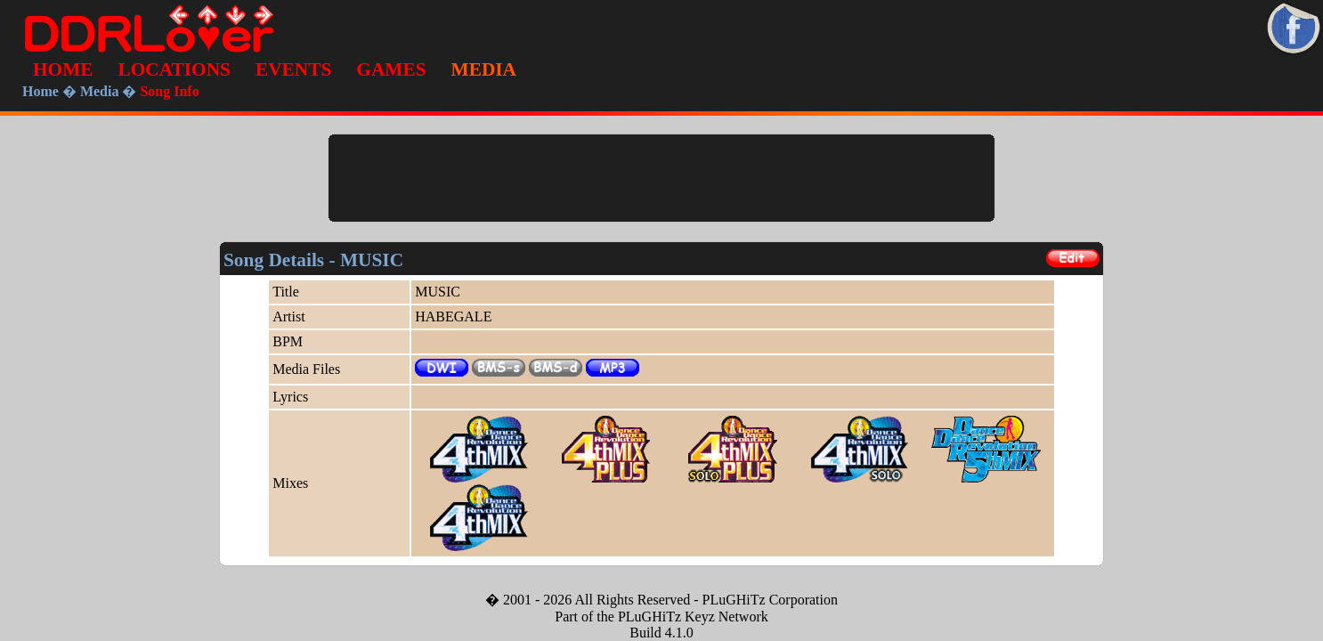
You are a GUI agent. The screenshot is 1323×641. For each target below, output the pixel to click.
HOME (63, 69)
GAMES (391, 69)
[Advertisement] (661, 178)
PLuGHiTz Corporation (770, 599)
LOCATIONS (174, 69)
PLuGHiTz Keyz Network (693, 616)
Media (99, 91)
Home (40, 91)
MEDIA (483, 69)
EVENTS (293, 69)
